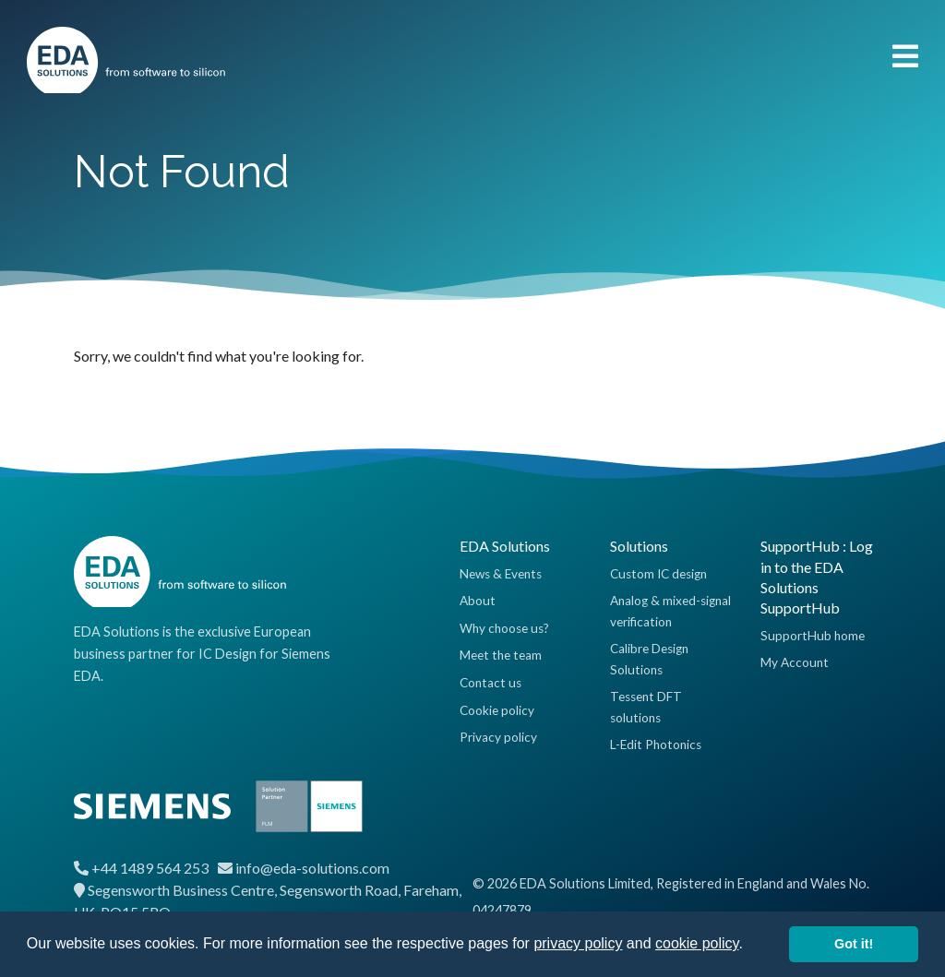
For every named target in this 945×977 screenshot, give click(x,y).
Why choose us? (504, 628)
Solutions (639, 545)
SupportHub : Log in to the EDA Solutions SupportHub (816, 576)
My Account (794, 662)
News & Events (501, 573)
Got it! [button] (853, 943)
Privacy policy (498, 737)
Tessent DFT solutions (646, 706)
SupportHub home (812, 635)
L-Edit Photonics (655, 744)
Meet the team (501, 655)
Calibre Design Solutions (649, 658)
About (478, 600)
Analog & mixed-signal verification (670, 610)
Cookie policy (497, 710)
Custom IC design (658, 573)
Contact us (490, 682)
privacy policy (577, 943)
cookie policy (696, 943)
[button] (749, 945)
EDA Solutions (505, 545)
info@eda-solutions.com (312, 867)
